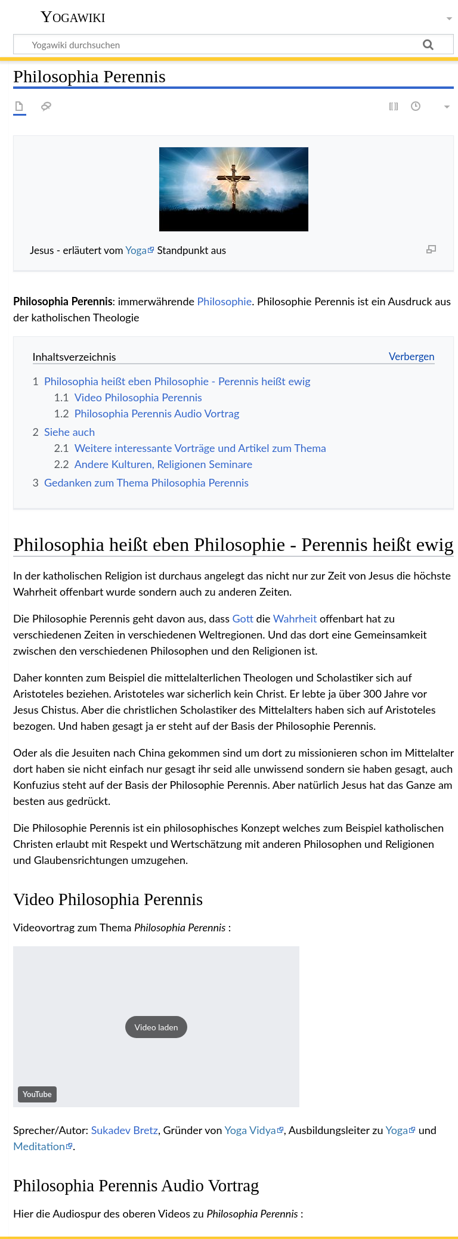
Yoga (136, 250)
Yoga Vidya (250, 1129)
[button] (156, 1026)
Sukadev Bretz (124, 1129)
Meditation (39, 1146)
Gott (243, 618)
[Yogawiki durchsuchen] (233, 44)
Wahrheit (295, 618)
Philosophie (224, 301)
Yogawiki (73, 16)
